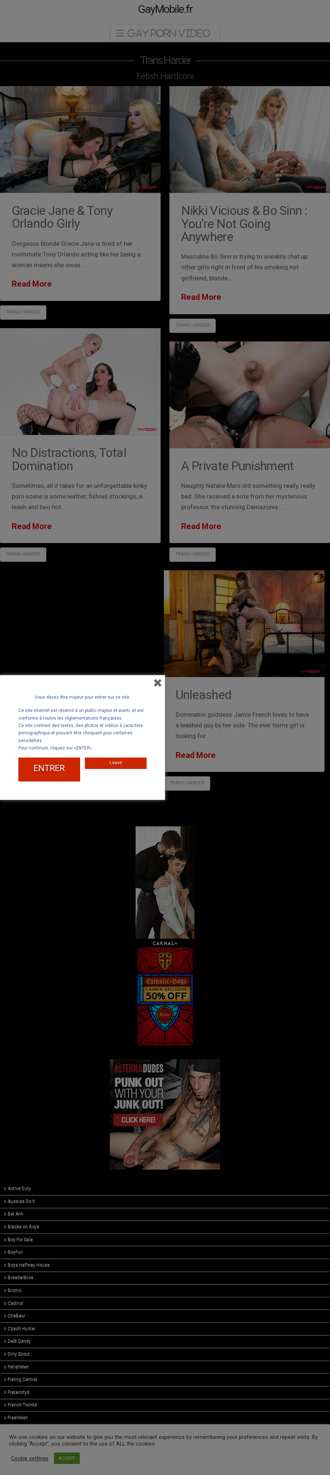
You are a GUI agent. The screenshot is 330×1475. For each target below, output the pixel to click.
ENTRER (49, 768)
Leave (116, 762)
